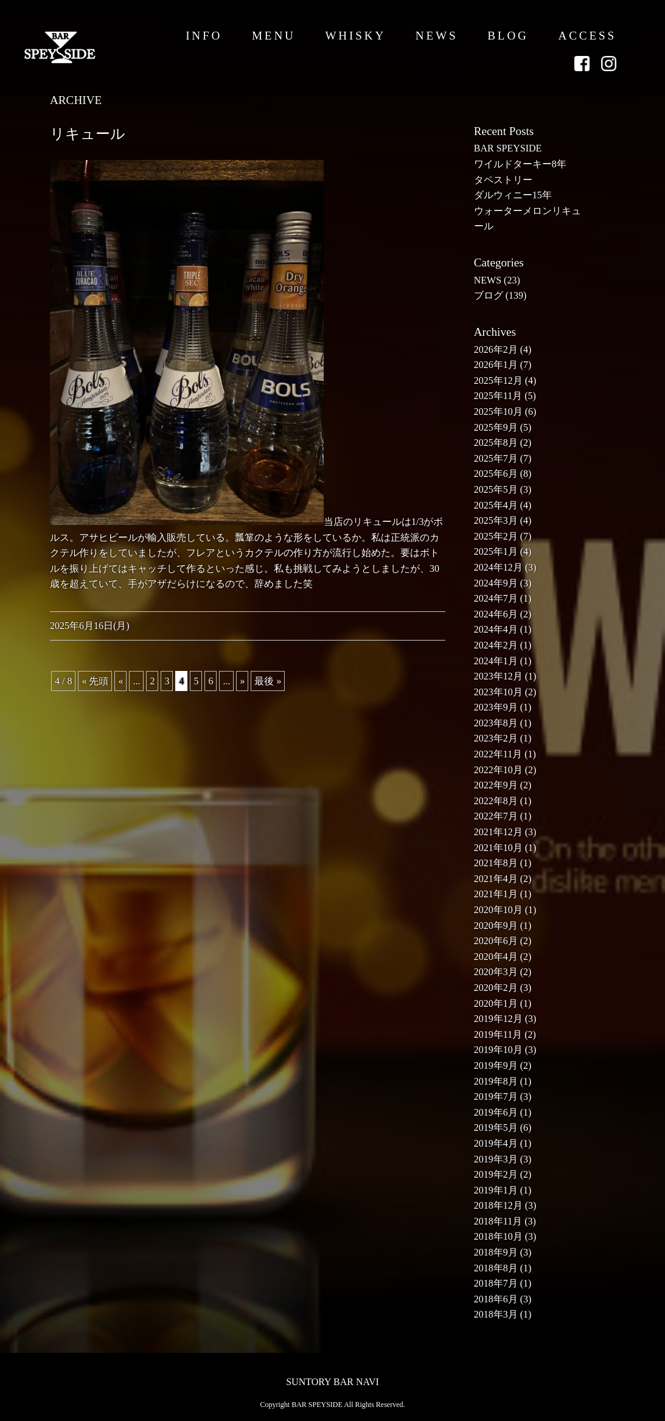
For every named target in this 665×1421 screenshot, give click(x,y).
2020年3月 (496, 972)
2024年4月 (496, 629)
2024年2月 (496, 645)
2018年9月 (496, 1252)
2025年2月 (496, 536)
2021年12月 (498, 832)
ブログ (488, 295)
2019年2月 (496, 1174)
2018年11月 (498, 1221)
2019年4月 (496, 1143)
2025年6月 (496, 473)
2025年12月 (498, 380)
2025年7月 (496, 458)
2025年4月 (496, 505)
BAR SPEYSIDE (508, 148)
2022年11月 (498, 754)
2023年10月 (498, 692)
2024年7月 (496, 598)
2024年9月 (496, 583)
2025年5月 (496, 489)
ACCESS (587, 35)
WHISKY (355, 35)
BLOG (508, 35)
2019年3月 (496, 1159)
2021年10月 (498, 848)
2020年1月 (496, 1003)
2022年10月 (498, 770)
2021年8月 (496, 863)
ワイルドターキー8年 (520, 164)
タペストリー (503, 180)
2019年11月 (498, 1034)
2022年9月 (496, 785)
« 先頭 (95, 681)
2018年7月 (496, 1283)
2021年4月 (496, 879)
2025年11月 (498, 396)
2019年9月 (496, 1065)
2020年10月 (498, 910)
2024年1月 (496, 661)
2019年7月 (496, 1096)
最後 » (267, 681)
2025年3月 (496, 520)
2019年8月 (496, 1081)
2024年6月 (496, 614)
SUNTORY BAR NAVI (332, 1382)
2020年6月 (496, 941)
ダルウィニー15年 (513, 195)
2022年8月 (496, 801)
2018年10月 (498, 1236)
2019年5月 (496, 1127)
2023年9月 (496, 707)
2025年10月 (498, 411)
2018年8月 (496, 1268)
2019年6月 (496, 1112)
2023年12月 (498, 676)
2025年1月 (496, 551)
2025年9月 (496, 427)
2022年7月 (496, 816)
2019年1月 (496, 1190)
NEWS (437, 35)
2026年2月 (496, 349)
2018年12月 (498, 1205)
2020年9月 (496, 925)
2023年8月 (496, 723)
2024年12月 (498, 567)
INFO (204, 35)
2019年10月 (498, 1049)
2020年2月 (496, 987)
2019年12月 (498, 1018)
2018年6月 (496, 1299)
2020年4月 (496, 956)
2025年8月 (496, 442)
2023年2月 (496, 738)
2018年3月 (496, 1314)
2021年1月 (496, 894)
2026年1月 (496, 365)
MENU (274, 35)
